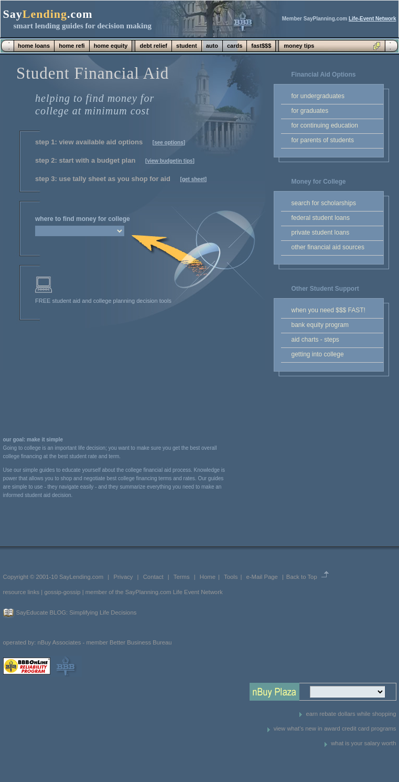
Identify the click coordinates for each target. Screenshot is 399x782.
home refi (72, 46)
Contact (153, 577)
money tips (299, 46)
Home (207, 577)
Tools (231, 577)
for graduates (310, 110)
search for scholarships (324, 203)
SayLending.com (81, 577)
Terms (182, 577)
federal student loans (321, 217)
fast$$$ (261, 46)
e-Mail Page (262, 577)
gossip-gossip (62, 592)
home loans (34, 46)
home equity (111, 46)
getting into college (318, 354)
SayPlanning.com (148, 592)
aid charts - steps (315, 339)
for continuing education (325, 125)
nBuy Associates (59, 642)
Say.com (48, 13)
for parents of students (323, 140)
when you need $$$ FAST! (328, 310)
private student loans (321, 232)
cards (234, 46)
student (186, 46)
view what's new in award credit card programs (335, 728)
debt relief (153, 46)
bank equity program (320, 325)
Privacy (123, 577)
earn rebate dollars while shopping (351, 714)
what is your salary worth (363, 743)
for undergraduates (318, 96)
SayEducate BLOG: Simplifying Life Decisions (76, 612)
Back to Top (301, 577)
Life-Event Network (372, 19)
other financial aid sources (328, 247)
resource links (21, 592)
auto (212, 46)
